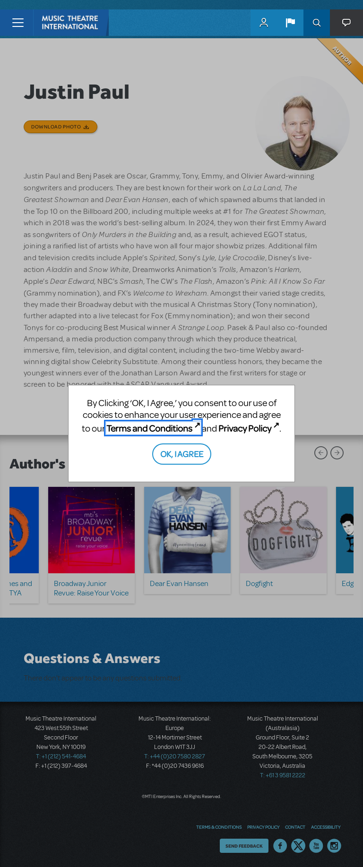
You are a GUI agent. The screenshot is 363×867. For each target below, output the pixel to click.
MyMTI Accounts (264, 22)
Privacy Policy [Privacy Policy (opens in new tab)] (244, 428)
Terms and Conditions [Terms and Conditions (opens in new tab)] (149, 428)
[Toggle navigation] (17, 22)
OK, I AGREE (181, 453)
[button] (290, 22)
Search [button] (316, 22)
